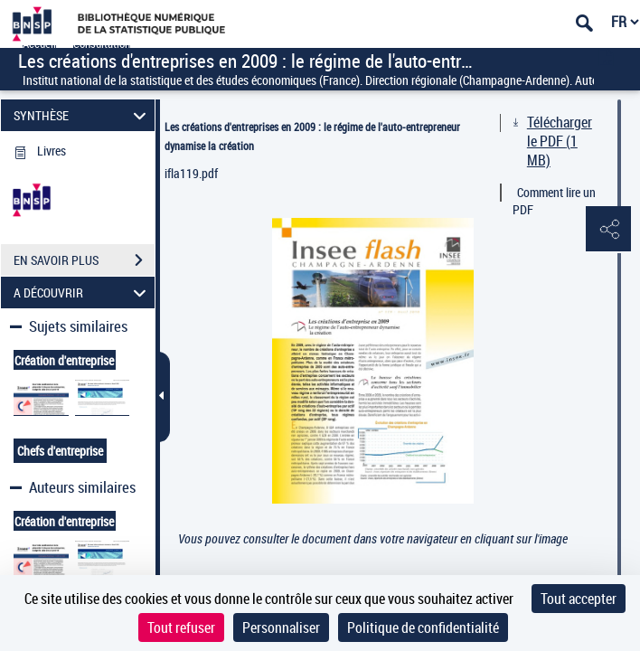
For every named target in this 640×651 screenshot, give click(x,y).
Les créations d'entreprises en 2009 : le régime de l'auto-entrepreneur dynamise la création (312, 136)
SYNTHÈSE (83, 115)
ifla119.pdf (191, 173)
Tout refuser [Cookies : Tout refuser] (181, 627)
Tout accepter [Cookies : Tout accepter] (578, 599)
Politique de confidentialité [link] (423, 627)
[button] (608, 229)
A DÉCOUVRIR (83, 292)
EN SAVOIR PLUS (84, 260)
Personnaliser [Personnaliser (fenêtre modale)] (281, 627)
